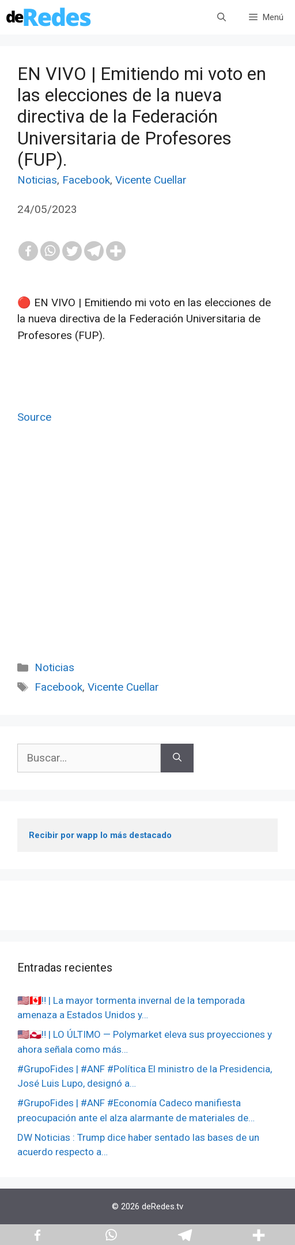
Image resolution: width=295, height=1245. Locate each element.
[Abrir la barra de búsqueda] (221, 17)
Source (34, 417)
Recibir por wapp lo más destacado (100, 835)
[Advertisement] (147, 555)
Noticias (37, 179)
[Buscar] (177, 758)
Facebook (86, 179)
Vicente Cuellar (151, 179)
